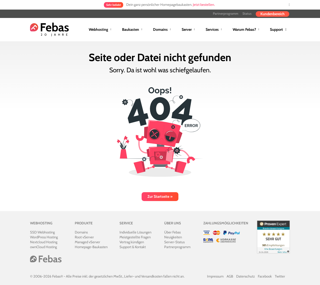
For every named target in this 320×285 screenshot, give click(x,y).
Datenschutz (245, 276)
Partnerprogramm (225, 13)
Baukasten (130, 29)
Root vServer (84, 237)
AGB (230, 276)
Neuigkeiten (173, 237)
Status (247, 13)
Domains (160, 29)
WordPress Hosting (44, 237)
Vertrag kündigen (131, 242)
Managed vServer (87, 242)
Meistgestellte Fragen (135, 237)
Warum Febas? (244, 29)
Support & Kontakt (132, 247)
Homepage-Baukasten (91, 247)
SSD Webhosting (42, 232)
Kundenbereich (272, 14)
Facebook (265, 276)
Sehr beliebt (113, 5)
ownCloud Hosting (43, 247)
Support (276, 29)
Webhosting (98, 29)
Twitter (280, 276)
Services (212, 29)
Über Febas (172, 232)
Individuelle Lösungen (135, 232)
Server (187, 29)
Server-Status (174, 242)
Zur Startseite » (160, 196)
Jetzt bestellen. (204, 5)
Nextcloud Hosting (43, 242)
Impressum (215, 276)
